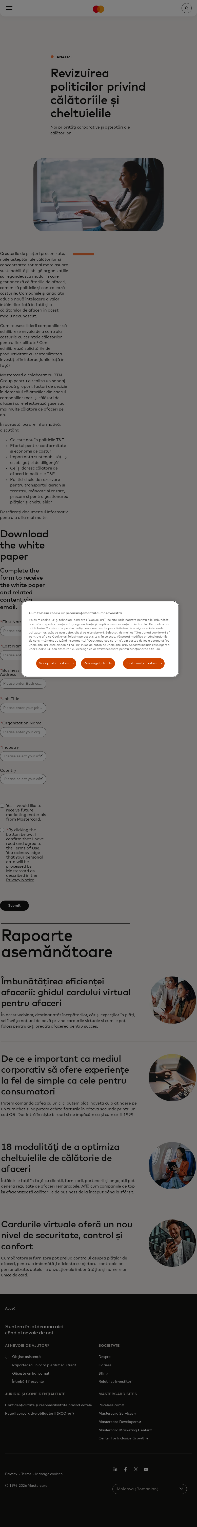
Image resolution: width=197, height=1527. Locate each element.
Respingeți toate (98, 663)
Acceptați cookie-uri (56, 663)
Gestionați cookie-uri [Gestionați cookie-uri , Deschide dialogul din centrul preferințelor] (144, 663)
